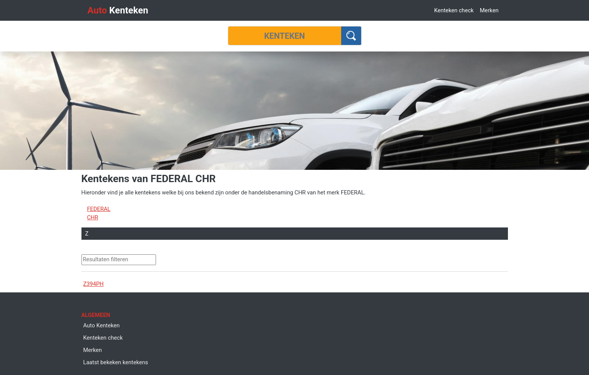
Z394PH (93, 283)
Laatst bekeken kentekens (115, 362)
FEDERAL (99, 209)
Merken (489, 10)
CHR (92, 217)
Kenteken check (454, 10)
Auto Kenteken (101, 325)
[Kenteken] (285, 35)
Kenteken (118, 10)
